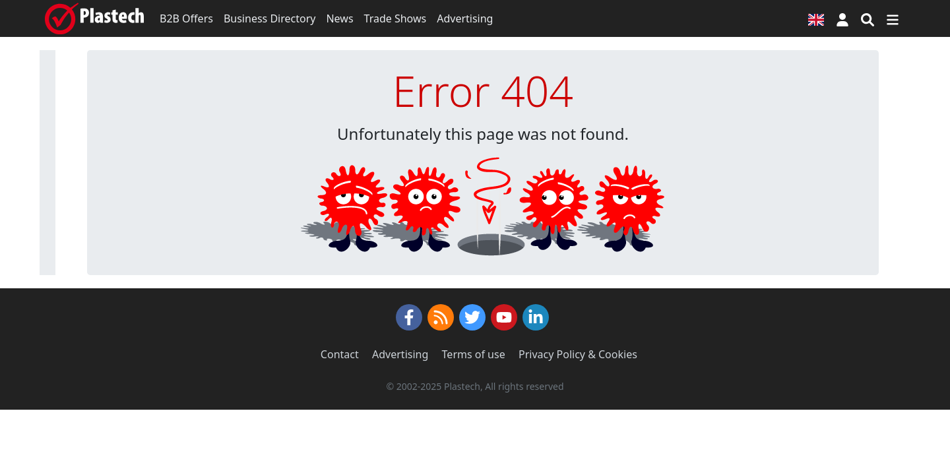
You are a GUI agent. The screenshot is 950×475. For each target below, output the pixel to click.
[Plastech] (94, 18)
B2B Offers (186, 18)
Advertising (465, 18)
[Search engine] (867, 18)
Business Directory (270, 18)
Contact (340, 354)
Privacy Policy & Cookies (578, 354)
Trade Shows (395, 18)
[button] (842, 18)
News (339, 18)
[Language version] (816, 18)
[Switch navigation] (892, 18)
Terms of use (473, 354)
